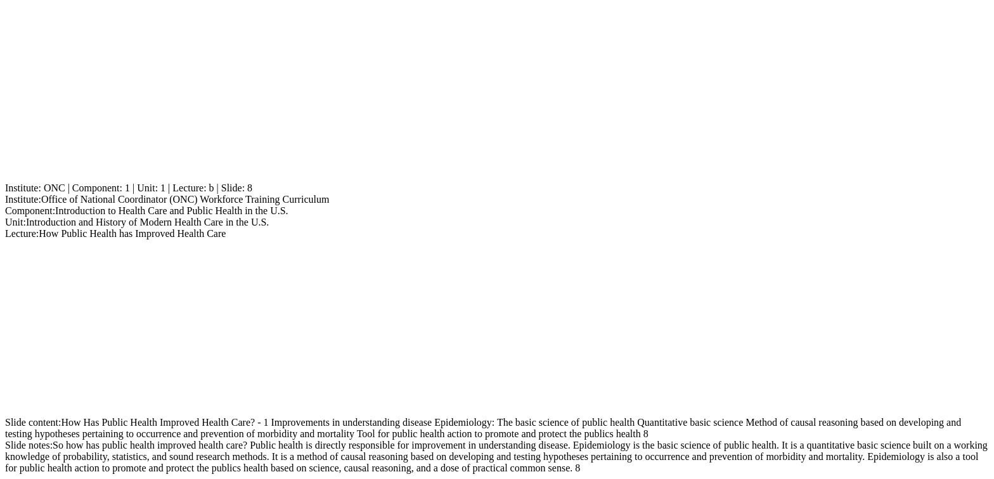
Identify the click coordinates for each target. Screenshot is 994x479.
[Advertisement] (385, 93)
